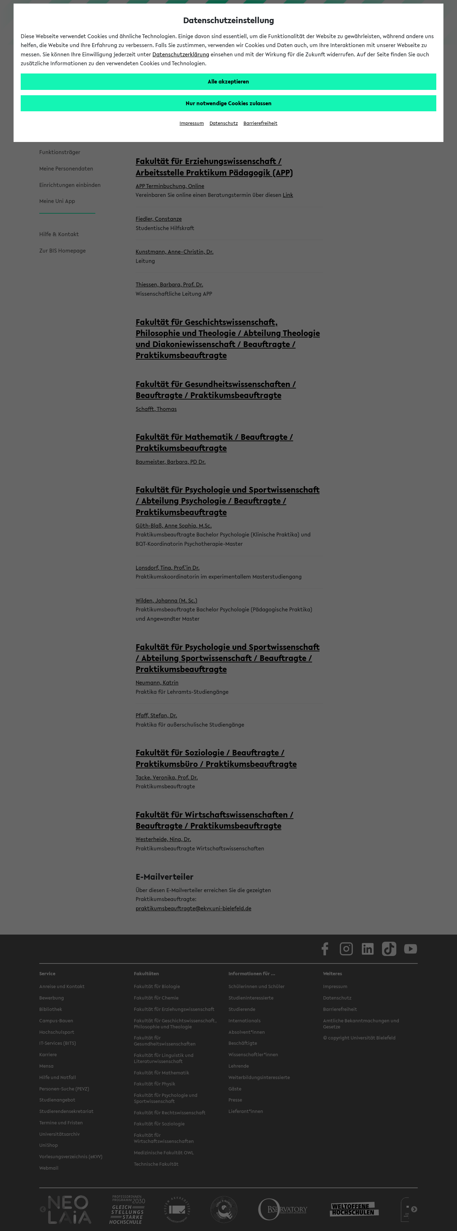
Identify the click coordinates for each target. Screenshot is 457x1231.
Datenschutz (224, 123)
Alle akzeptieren (228, 81)
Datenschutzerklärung (180, 54)
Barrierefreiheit (260, 123)
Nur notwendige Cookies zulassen (229, 103)
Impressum (192, 123)
